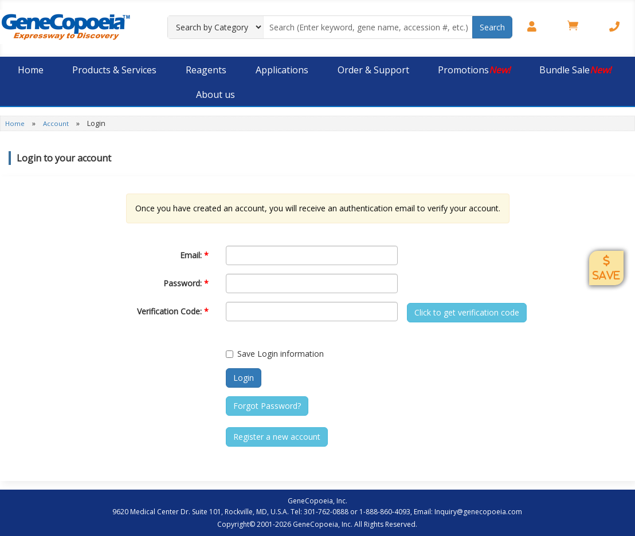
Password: (186, 283)
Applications (282, 70)
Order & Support (373, 70)
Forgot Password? (267, 405)
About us (215, 94)
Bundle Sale (575, 70)
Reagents (206, 70)
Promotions (474, 70)
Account (56, 123)
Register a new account (276, 436)
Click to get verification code (466, 312)
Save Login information (275, 353)
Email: (194, 255)
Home (31, 70)
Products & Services (114, 70)
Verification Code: (173, 311)
